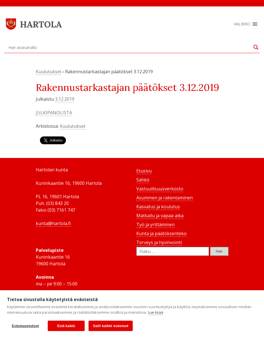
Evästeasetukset (25, 326)
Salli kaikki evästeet (110, 326)
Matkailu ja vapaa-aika (160, 215)
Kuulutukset (48, 71)
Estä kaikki (66, 326)
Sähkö (142, 180)
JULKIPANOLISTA (54, 113)
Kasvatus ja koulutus (158, 207)
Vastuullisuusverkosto (159, 189)
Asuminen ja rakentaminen (164, 198)
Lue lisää (155, 312)
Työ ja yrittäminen (155, 224)
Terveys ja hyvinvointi (159, 242)
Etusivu (144, 171)
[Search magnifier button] (256, 47)
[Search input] (129, 47)
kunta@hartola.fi (53, 223)
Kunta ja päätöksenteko (161, 233)
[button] (242, 24)
